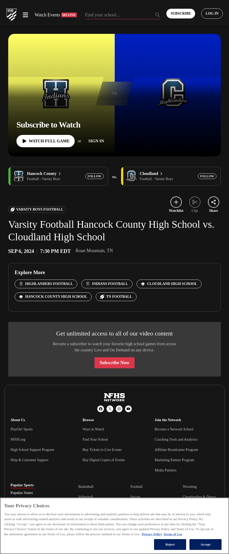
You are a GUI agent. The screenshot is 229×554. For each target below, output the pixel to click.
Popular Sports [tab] (22, 485)
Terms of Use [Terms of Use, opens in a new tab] (173, 534)
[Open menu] (25, 15)
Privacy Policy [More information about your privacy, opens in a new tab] (152, 534)
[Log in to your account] (212, 13)
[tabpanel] (148, 496)
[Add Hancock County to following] (94, 176)
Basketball (85, 487)
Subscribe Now (114, 362)
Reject (170, 544)
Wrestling (190, 487)
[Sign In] (96, 141)
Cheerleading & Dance (199, 497)
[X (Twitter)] (110, 408)
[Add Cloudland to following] (207, 176)
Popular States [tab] (22, 493)
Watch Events (56, 14)
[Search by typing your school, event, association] (122, 15)
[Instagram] (119, 408)
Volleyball (85, 497)
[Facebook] (100, 408)
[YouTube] (128, 408)
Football (136, 487)
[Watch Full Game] (45, 141)
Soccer (135, 497)
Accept (206, 544)
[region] (114, 526)
